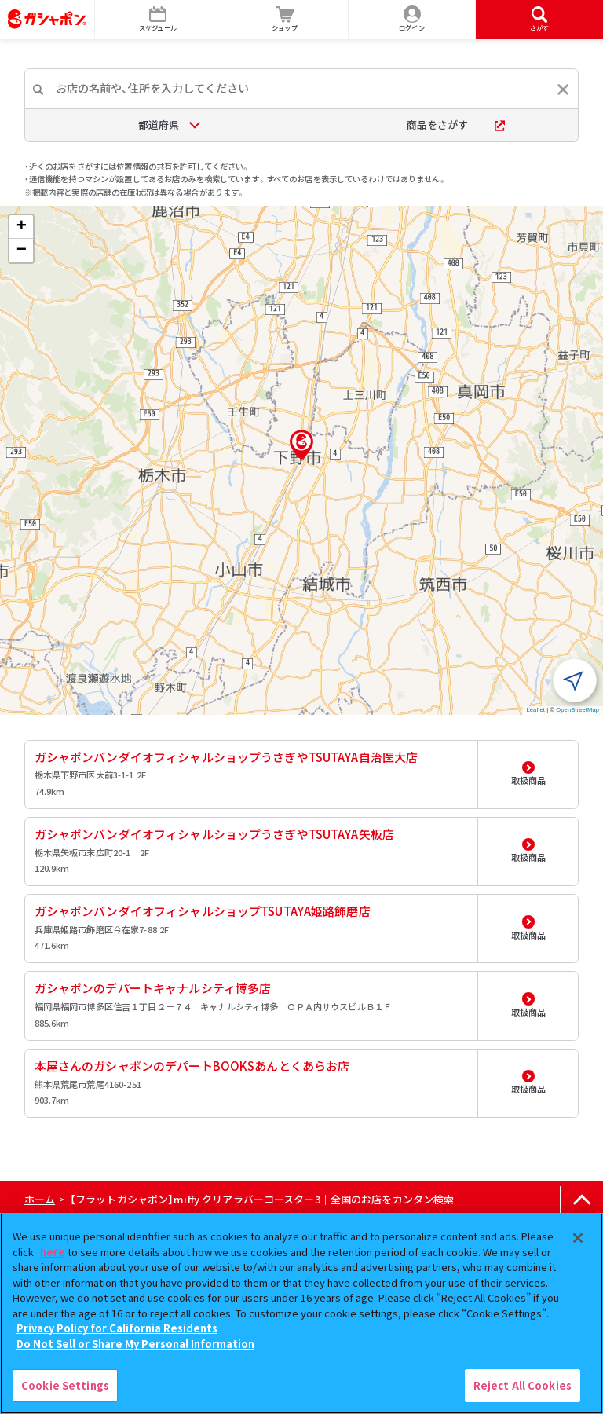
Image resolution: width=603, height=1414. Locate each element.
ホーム (39, 1199)
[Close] (578, 1238)
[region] (301, 1313)
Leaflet (536, 709)
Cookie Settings (65, 1385)
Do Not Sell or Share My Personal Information (135, 1343)
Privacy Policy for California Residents (116, 1328)
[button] (301, 445)
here (52, 1251)
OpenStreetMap (577, 709)
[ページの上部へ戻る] (581, 1199)
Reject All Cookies (522, 1385)
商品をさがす (456, 124)
